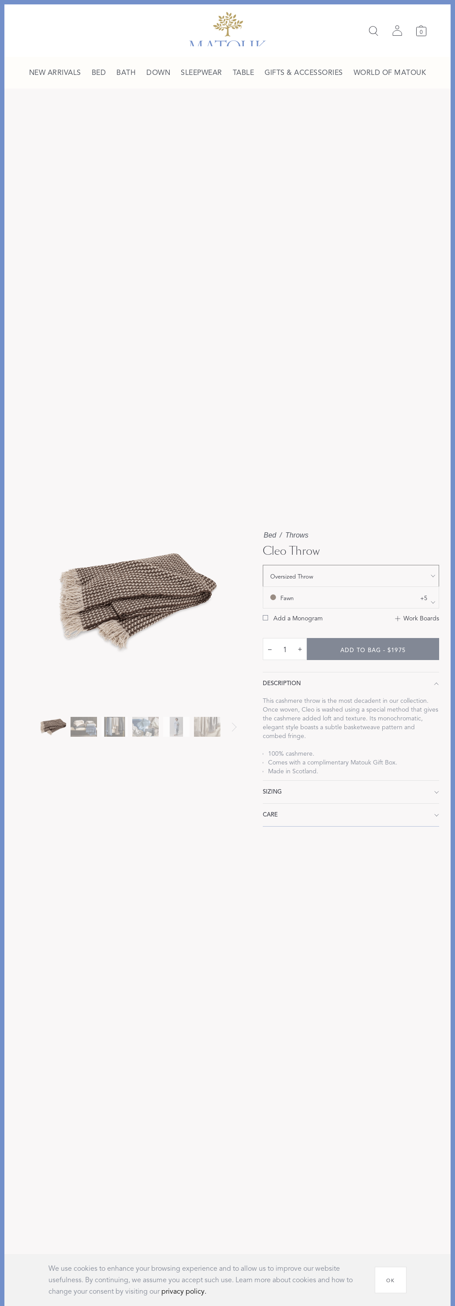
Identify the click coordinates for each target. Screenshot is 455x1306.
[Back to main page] (228, 29)
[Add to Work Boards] (417, 618)
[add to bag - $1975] (373, 649)
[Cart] (421, 31)
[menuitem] (55, 73)
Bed (270, 535)
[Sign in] (397, 31)
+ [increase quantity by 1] (300, 649)
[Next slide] (234, 727)
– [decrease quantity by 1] (270, 649)
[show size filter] (351, 576)
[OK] (391, 1280)
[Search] (373, 31)
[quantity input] (284, 649)
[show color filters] (351, 597)
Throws (296, 535)
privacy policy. (183, 1291)
